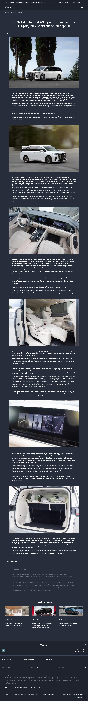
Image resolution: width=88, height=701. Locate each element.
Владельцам (60, 667)
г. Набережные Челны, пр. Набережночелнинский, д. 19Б (31, 2)
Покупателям (34, 667)
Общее (7, 687)
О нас (84, 667)
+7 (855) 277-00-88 (79, 651)
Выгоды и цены (35, 687)
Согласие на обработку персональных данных (71, 694)
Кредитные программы (20, 687)
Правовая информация (48, 694)
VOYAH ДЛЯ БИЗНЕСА (29, 659)
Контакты (49, 659)
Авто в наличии (6, 659)
